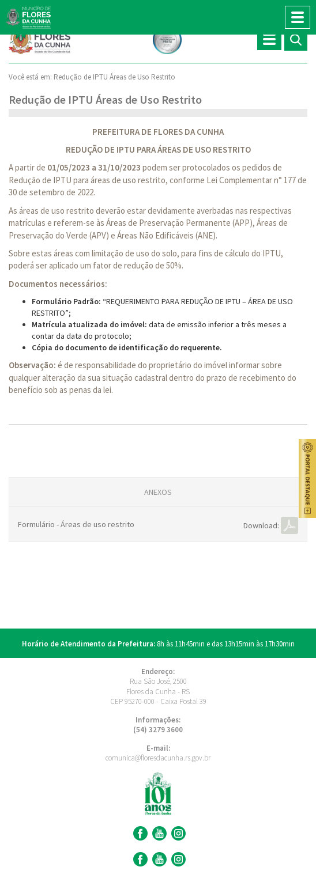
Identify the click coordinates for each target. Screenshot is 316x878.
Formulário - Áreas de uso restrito (76, 524)
